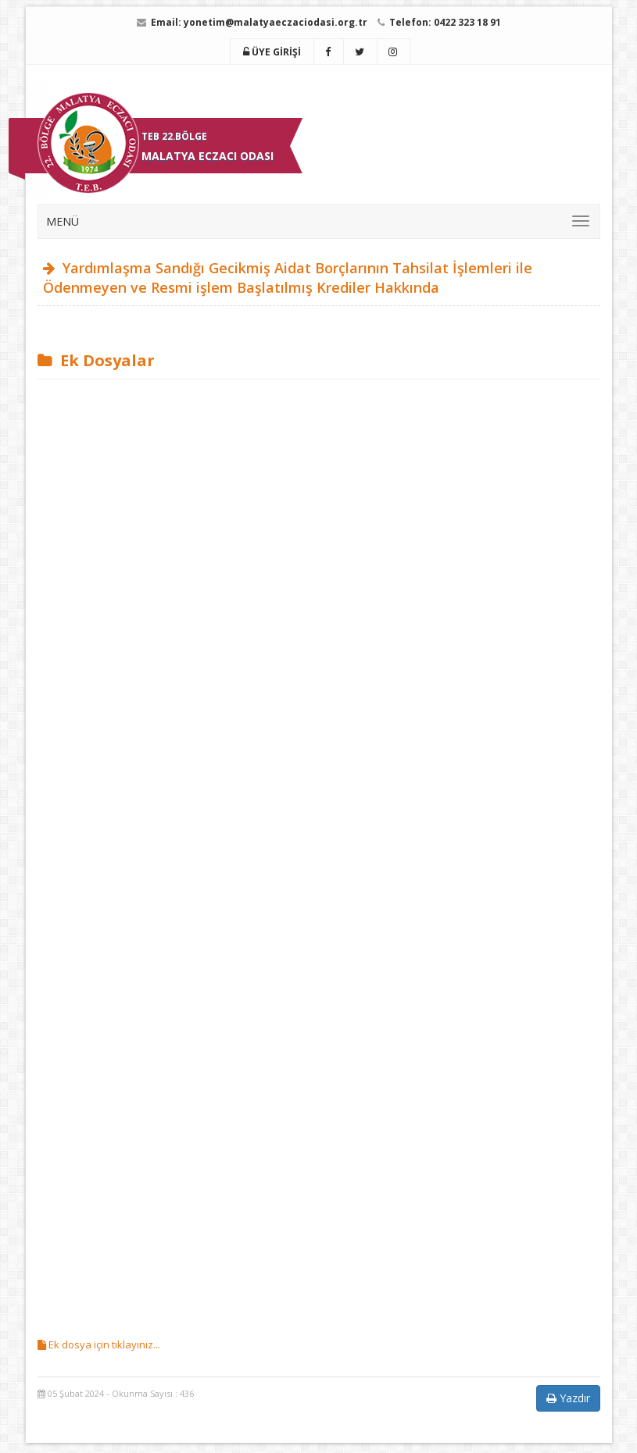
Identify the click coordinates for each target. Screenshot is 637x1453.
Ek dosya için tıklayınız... (99, 1344)
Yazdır (568, 1398)
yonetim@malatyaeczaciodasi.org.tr (275, 22)
